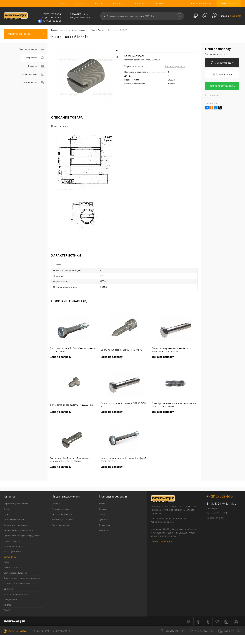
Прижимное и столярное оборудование (22, 535)
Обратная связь (15, 631)
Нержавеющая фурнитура (16, 504)
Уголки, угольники (12, 541)
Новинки (56, 504)
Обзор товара (34, 57)
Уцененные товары (60, 525)
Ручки (6, 514)
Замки (7, 509)
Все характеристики (175, 66)
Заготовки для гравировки (16, 525)
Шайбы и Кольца (11, 567)
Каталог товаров (26, 34)
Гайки (6, 562)
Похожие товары (33, 82)
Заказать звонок (229, 3)
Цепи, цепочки (10, 599)
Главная (62, 3)
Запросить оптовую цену (222, 86)
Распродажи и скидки (62, 514)
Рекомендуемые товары (63, 519)
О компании (138, 3)
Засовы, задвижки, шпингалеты (18, 530)
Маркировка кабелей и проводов (19, 583)
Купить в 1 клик (222, 74)
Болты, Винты (10, 557)
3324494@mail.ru (79, 14)
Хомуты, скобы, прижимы (16, 594)
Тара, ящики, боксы (13, 551)
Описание (36, 66)
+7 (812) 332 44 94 (40, 631)
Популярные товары (61, 509)
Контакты (159, 3)
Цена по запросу (73, 358)
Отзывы (80, 3)
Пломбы (8, 610)
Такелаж (8, 605)
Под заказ (212, 95)
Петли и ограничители (14, 519)
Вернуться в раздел (31, 49)
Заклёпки (8, 589)
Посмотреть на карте (161, 541)
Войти (194, 3)
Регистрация (205, 3)
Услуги (98, 3)
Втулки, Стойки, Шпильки (15, 573)
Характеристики (33, 74)
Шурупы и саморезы (13, 546)
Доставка (117, 3)
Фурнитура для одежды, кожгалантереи (22, 578)
